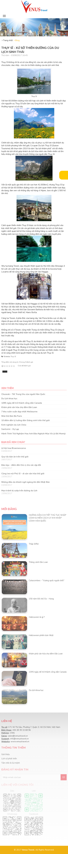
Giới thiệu (5, 754)
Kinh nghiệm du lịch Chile (13, 424)
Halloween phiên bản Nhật (41, 635)
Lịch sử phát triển (9, 758)
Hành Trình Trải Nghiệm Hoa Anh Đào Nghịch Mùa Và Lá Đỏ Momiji (33, 433)
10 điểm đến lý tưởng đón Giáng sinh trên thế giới (25, 420)
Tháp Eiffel (34, 544)
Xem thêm (7, 388)
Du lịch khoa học (9, 398)
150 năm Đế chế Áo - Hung (41, 598)
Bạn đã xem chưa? (13, 442)
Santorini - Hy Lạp (10, 429)
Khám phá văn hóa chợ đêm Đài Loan (19, 407)
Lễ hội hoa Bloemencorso (13, 448)
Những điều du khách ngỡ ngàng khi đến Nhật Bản (25, 482)
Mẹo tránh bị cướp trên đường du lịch (19, 490)
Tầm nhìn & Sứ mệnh (10, 763)
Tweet (4, 371)
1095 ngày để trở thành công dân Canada (21, 403)
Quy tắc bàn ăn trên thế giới (14, 456)
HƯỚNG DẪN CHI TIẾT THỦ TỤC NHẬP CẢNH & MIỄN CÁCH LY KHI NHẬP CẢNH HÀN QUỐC (47, 518)
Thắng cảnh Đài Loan (38, 562)
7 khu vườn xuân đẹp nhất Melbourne (19, 411)
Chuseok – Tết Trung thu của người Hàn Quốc (23, 394)
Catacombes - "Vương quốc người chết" (46, 580)
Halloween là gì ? (37, 617)
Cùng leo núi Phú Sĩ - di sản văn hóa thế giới (22, 473)
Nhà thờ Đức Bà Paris (11, 416)
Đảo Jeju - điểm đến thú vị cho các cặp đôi (21, 465)
